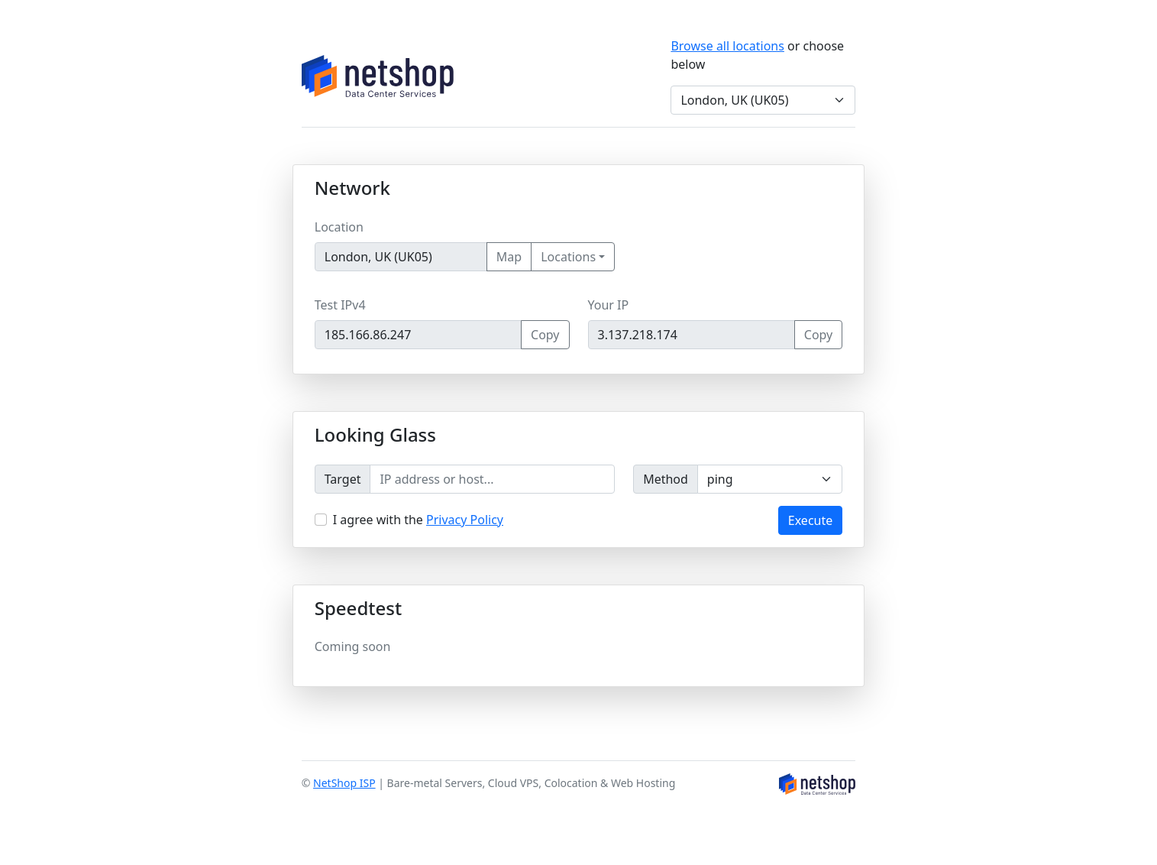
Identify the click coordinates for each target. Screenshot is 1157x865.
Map (509, 256)
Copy (545, 334)
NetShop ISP (344, 783)
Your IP (608, 304)
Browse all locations (727, 45)
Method (665, 479)
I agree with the (418, 519)
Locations (568, 256)
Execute (810, 520)
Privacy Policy (464, 519)
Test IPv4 (340, 304)
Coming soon (353, 646)
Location (339, 227)
